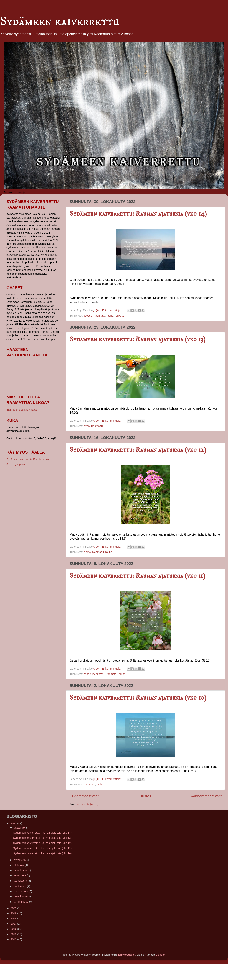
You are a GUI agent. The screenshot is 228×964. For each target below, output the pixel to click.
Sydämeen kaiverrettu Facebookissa (28, 459)
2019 (14, 913)
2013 (14, 934)
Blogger (160, 954)
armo (87, 426)
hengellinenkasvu (94, 673)
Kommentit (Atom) (87, 804)
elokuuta (19, 865)
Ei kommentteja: (112, 310)
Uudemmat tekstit (84, 796)
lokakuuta (20, 827)
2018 (14, 918)
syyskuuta (20, 859)
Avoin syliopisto (15, 464)
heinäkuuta (21, 870)
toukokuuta (21, 880)
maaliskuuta (21, 891)
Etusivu (145, 796)
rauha (110, 315)
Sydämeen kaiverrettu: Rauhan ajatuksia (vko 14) (138, 214)
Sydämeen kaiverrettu (59, 21)
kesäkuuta (20, 875)
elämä (87, 552)
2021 (14, 908)
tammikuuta (21, 901)
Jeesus (88, 315)
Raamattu (99, 315)
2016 (14, 928)
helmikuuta (21, 896)
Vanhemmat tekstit (206, 796)
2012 (14, 939)
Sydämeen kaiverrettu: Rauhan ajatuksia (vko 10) (138, 697)
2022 (14, 823)
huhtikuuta (20, 886)
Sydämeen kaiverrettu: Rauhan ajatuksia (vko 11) (137, 576)
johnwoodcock (126, 954)
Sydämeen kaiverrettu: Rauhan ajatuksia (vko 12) (138, 450)
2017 (14, 923)
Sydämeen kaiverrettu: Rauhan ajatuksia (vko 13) (138, 339)
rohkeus (119, 315)
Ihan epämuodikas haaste (21, 409)
